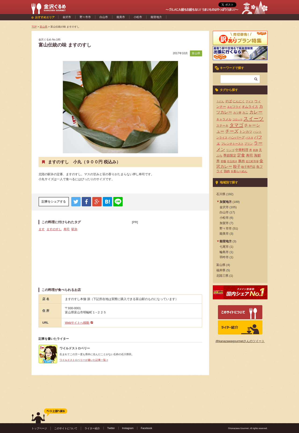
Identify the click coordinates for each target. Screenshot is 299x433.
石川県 (220, 194)
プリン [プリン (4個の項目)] (248, 143)
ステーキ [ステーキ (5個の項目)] (222, 125)
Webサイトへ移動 (77, 322)
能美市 (121, 17)
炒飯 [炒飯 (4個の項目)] (223, 161)
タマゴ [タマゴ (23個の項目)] (236, 125)
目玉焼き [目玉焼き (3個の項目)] (232, 161)
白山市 (104, 17)
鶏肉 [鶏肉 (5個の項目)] (227, 171)
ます (42, 229)
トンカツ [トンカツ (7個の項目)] (245, 131)
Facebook (146, 428)
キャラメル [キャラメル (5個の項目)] (223, 119)
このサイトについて (65, 428)
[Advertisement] (167, 254)
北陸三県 (222, 275)
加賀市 (224, 223)
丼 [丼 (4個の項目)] (250, 150)
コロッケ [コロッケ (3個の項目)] (237, 119)
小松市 (138, 17)
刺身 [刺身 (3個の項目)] (255, 150)
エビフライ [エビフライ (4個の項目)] (234, 106)
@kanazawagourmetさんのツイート (240, 341)
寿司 (67, 229)
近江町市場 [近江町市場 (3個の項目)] (252, 161)
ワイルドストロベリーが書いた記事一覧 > (84, 359)
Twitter (111, 428)
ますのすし (54, 229)
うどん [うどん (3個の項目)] (220, 101)
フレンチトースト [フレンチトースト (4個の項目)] (232, 143)
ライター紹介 (92, 428)
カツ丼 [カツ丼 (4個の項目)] (237, 112)
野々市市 (85, 17)
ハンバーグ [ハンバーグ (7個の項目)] (236, 137)
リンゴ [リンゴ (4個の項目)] (230, 150)
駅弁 (74, 229)
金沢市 (67, 17)
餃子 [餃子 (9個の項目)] (237, 166)
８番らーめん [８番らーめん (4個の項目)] (239, 171)
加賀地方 (226, 202)
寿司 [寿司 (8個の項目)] (249, 155)
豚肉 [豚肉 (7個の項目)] (241, 161)
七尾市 (224, 246)
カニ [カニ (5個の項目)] (245, 112)
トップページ (39, 428)
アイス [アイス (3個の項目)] (249, 101)
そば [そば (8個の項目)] (228, 101)
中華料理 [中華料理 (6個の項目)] (241, 150)
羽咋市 (224, 257)
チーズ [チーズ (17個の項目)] (231, 131)
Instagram (128, 428)
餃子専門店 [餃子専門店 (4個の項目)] (248, 166)
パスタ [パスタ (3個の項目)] (249, 137)
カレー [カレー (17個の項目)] (256, 112)
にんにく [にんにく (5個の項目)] (239, 101)
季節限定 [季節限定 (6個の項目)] (229, 155)
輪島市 (224, 252)
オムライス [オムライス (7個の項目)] (250, 106)
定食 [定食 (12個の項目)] (241, 155)
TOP (34, 26)
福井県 (220, 270)
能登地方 (156, 17)
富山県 (196, 53)
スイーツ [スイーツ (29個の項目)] (253, 119)
